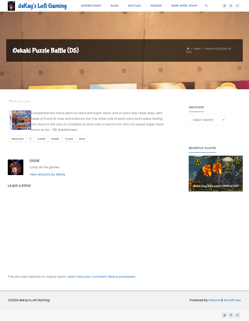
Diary (197, 48)
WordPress (232, 300)
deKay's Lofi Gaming (42, 6)
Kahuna (214, 300)
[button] (216, 174)
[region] (216, 174)
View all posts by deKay (47, 174)
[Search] (206, 6)
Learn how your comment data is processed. (102, 276)
